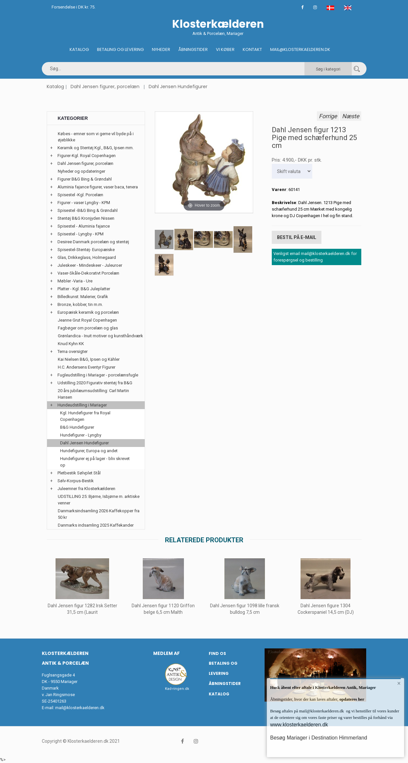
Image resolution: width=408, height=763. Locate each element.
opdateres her (351, 699)
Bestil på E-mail (296, 237)
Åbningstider (193, 49)
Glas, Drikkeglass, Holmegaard (86, 257)
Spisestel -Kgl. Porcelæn (80, 194)
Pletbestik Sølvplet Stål (79, 472)
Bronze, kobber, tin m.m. (80, 304)
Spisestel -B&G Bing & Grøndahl (87, 210)
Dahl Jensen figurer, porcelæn (105, 86)
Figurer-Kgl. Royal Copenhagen (86, 155)
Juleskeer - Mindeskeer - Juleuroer (89, 265)
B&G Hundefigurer (77, 427)
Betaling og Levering (120, 49)
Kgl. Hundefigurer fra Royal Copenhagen (85, 416)
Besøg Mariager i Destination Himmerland (318, 737)
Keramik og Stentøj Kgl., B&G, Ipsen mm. (95, 147)
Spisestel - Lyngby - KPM (80, 233)
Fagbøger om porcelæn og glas (88, 328)
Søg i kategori (328, 69)
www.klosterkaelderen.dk (299, 724)
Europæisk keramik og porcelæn (88, 312)
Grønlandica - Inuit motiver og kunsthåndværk (100, 335)
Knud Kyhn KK (71, 343)
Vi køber (225, 49)
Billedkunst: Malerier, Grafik (82, 296)
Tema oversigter (72, 351)
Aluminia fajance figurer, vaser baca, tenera (97, 186)
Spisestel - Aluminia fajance (83, 226)
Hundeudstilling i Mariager (82, 405)
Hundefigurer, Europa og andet (89, 450)
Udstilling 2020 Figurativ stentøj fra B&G (94, 382)
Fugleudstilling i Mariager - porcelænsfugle (97, 375)
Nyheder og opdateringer (81, 171)
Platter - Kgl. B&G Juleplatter (83, 288)
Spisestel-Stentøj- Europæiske (86, 249)
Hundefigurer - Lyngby (80, 435)
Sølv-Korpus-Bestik (75, 480)
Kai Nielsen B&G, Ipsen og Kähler (89, 359)
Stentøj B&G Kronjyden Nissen (85, 218)
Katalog (79, 49)
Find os (217, 653)
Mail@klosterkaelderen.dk (300, 49)
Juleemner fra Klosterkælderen (86, 488)
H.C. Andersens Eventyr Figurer (86, 367)
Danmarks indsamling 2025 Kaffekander (96, 525)
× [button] (399, 683)
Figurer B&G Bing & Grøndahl (84, 179)
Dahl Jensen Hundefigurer (178, 86)
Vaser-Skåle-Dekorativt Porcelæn (88, 273)
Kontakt (252, 49)
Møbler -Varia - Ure (74, 280)
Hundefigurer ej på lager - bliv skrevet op (95, 462)
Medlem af (166, 653)
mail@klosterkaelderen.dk (80, 707)
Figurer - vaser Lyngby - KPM (83, 202)
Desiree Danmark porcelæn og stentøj (93, 241)
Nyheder (161, 49)
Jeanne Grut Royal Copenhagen (87, 320)
